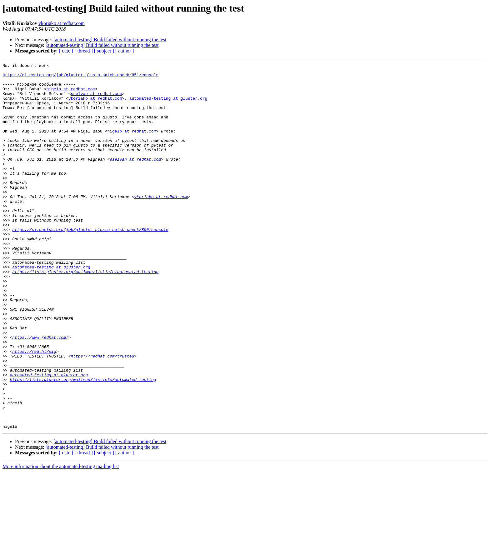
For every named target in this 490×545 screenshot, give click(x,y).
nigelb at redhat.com (70, 94)
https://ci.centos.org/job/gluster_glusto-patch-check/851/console (80, 77)
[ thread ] (83, 50)
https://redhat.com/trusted (102, 415)
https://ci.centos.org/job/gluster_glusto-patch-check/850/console (90, 263)
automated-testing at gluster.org (168, 105)
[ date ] (66, 50)
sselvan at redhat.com (96, 100)
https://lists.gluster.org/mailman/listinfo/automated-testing (85, 314)
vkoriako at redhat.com (61, 23)
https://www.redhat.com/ (40, 392)
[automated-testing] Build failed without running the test (110, 39)
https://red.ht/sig (34, 409)
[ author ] (124, 50)
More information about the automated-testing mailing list (60, 539)
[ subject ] (104, 50)
